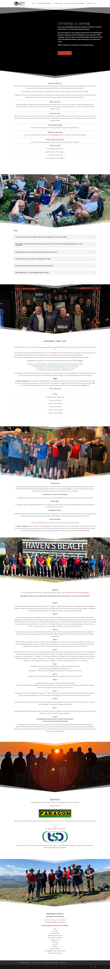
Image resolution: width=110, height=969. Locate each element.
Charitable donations (44, 4)
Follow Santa (58, 4)
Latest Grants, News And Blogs (74, 4)
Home (34, 4)
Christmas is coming (74, 23)
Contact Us (89, 4)
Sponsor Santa (64, 53)
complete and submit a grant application (77, 592)
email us (76, 142)
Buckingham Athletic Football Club (55, 922)
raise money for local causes (51, 95)
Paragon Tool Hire (55, 806)
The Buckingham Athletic (56, 135)
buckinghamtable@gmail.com (81, 385)
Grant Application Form (46, 381)
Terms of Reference (54, 353)
